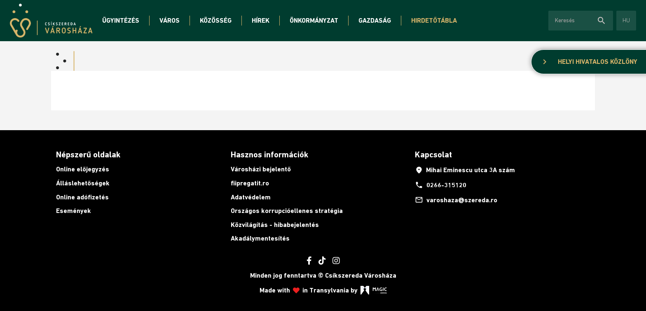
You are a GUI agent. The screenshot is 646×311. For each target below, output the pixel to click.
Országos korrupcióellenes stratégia (287, 211)
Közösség (216, 20)
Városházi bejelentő (261, 169)
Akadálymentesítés (260, 238)
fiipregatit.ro (250, 183)
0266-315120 (440, 185)
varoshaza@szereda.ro (456, 200)
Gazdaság (374, 20)
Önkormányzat (314, 20)
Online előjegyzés (82, 169)
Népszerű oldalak (88, 154)
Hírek (260, 20)
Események (73, 211)
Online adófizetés (82, 197)
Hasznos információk (269, 154)
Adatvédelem (251, 197)
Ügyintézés (120, 20)
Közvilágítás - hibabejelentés (275, 225)
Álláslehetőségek (83, 183)
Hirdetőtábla (434, 20)
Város (169, 20)
